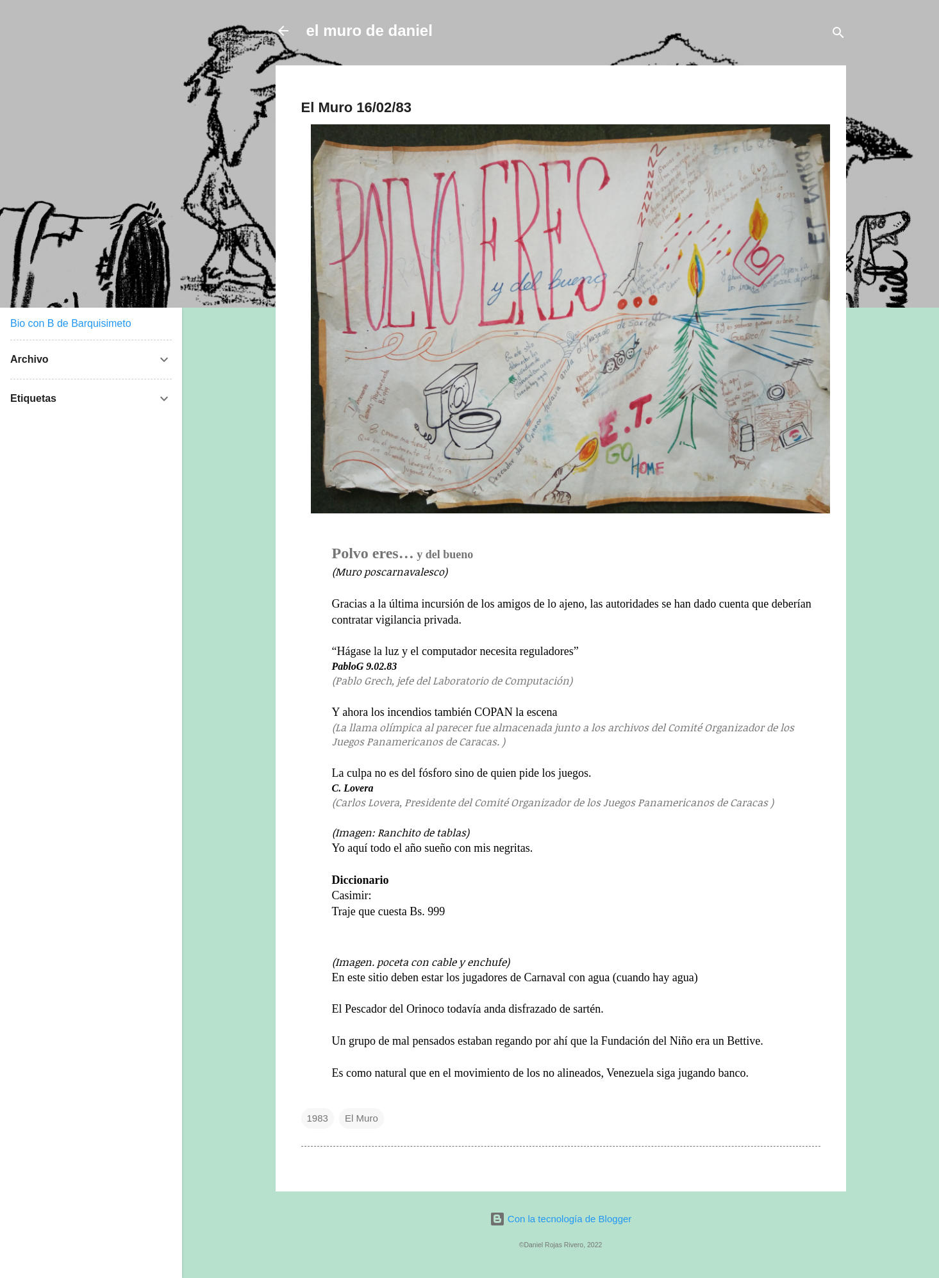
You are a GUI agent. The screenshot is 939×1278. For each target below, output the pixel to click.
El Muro (361, 1118)
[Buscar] (838, 34)
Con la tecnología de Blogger (561, 1218)
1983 (317, 1118)
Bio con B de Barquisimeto (70, 323)
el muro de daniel (369, 30)
